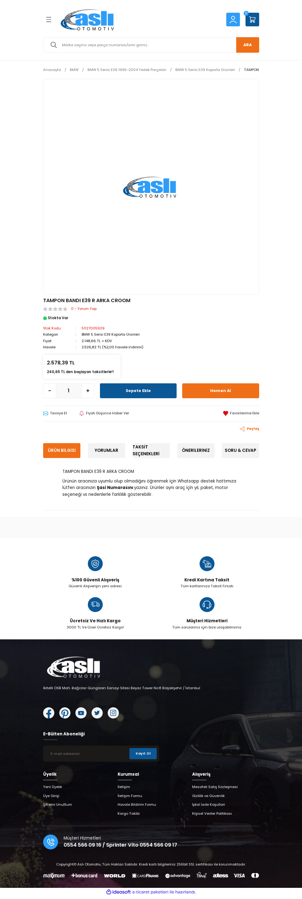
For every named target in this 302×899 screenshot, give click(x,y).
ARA (246, 45)
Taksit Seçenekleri (146, 450)
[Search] (151, 45)
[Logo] (138, 19)
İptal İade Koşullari (208, 807)
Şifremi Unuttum (57, 807)
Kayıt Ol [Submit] (142, 756)
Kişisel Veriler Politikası (212, 815)
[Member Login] (233, 19)
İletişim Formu (130, 798)
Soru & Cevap (240, 450)
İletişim (124, 789)
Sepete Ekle (138, 390)
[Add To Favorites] (241, 413)
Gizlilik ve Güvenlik (208, 798)
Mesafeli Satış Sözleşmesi (215, 789)
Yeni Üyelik (52, 789)
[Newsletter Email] (101, 756)
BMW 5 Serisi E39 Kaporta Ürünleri (111, 334)
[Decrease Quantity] (49, 390)
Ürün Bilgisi (62, 450)
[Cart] (252, 19)
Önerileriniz (196, 450)
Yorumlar (106, 450)
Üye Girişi (51, 798)
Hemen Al (220, 390)
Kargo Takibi (129, 815)
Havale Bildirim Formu (137, 807)
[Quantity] (69, 390)
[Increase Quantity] (88, 390)
